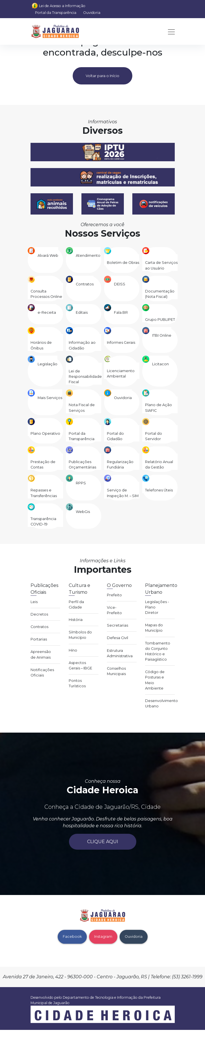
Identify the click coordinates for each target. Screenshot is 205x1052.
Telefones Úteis (159, 490)
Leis (34, 602)
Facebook (72, 936)
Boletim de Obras (123, 262)
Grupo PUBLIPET (160, 319)
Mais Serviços (50, 398)
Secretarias (117, 625)
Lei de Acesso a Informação (62, 6)
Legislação (47, 364)
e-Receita (47, 312)
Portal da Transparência (55, 12)
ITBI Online (161, 335)
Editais (82, 312)
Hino (73, 650)
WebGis (83, 512)
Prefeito (114, 595)
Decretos (39, 614)
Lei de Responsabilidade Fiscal (85, 376)
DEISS (119, 284)
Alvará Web (48, 255)
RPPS (81, 483)
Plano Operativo (45, 433)
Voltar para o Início (102, 76)
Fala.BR (121, 312)
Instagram (103, 936)
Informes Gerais (121, 342)
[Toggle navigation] (170, 31)
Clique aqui (102, 841)
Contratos (85, 284)
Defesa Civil (117, 638)
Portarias (39, 639)
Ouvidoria (91, 12)
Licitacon (160, 364)
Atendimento (88, 255)
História (76, 620)
